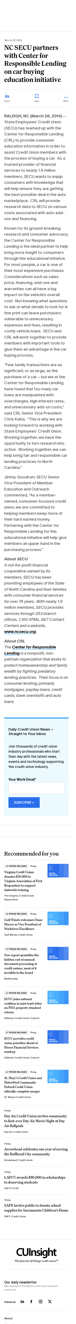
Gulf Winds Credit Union (18, 934)
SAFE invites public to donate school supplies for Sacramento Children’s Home (36, 1208)
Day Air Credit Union (16, 1131)
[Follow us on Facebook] (31, 1301)
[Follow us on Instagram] (40, 1301)
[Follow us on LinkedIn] (22, 1301)
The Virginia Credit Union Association (19, 897)
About (8, 1318)
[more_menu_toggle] (66, 100)
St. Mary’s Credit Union (17, 1097)
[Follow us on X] (50, 1301)
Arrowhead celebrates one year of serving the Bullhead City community (36, 1151)
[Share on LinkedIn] (7, 98)
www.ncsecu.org (20, 631)
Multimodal (11, 978)
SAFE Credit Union (15, 1216)
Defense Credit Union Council (21, 1018)
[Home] (36, 1255)
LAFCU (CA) (11, 1188)
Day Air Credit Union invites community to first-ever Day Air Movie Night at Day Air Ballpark (35, 1121)
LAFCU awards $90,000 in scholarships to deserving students (34, 1180)
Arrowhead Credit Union (18, 1160)
